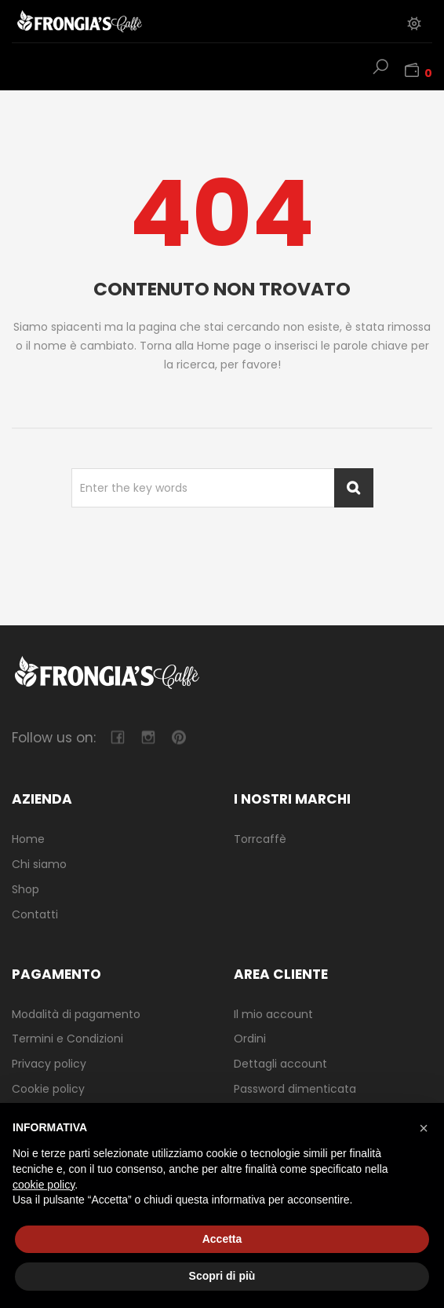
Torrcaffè (260, 839)
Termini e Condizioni (67, 1038)
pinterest (178, 737)
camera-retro (148, 737)
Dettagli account (280, 1064)
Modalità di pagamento (76, 1014)
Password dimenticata (295, 1089)
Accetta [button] (222, 1239)
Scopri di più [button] (222, 1276)
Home (28, 839)
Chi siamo (39, 864)
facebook (117, 737)
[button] (423, 1128)
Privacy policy (49, 1064)
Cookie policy (48, 1089)
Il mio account (273, 1014)
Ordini (250, 1038)
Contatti (35, 914)
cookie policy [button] (44, 1184)
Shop (25, 889)
